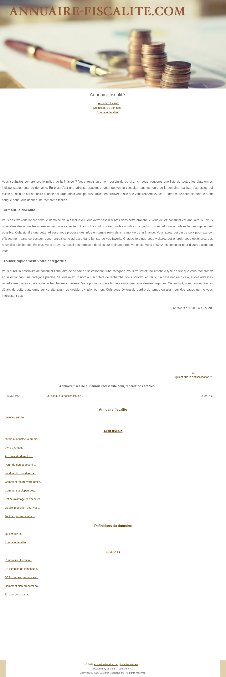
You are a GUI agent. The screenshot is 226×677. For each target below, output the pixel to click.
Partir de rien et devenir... (20, 464)
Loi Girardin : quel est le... (20, 473)
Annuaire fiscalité (107, 112)
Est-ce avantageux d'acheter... (23, 499)
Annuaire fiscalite (108, 103)
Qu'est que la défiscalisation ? (193, 377)
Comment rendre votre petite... (23, 481)
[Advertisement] (107, 144)
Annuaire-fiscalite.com (106, 664)
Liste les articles (14, 417)
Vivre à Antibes (14, 447)
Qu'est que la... (14, 533)
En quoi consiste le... (17, 594)
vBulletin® (112, 668)
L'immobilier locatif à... (18, 560)
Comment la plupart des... (21, 490)
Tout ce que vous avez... (20, 516)
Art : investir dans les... (19, 456)
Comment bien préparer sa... (22, 586)
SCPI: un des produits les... (21, 577)
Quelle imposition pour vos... (22, 507)
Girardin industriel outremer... (23, 439)
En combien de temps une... (22, 568)
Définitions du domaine (107, 107)
